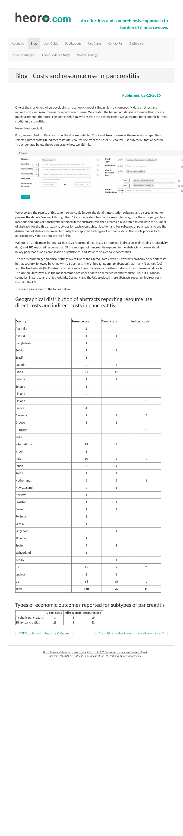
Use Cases (94, 43)
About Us (18, 43)
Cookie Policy (79, 652)
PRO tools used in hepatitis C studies (44, 633)
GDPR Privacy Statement (56, 652)
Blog (34, 43)
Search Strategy (87, 55)
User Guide (51, 43)
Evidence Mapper (23, 55)
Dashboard (136, 43)
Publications (73, 43)
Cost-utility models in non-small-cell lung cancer (131, 633)
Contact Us (115, 43)
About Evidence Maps (56, 55)
